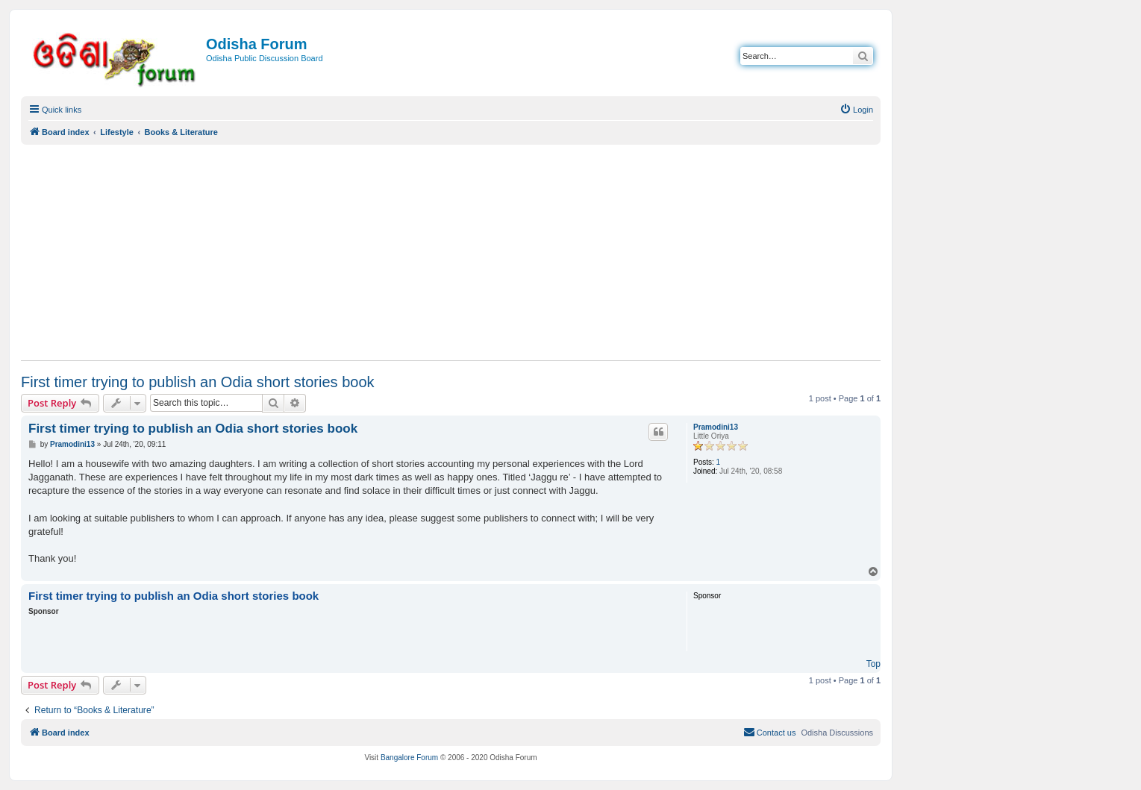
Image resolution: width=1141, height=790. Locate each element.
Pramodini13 (715, 427)
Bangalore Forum (409, 757)
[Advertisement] (451, 252)
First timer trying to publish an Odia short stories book (198, 382)
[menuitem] (856, 110)
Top (873, 664)
